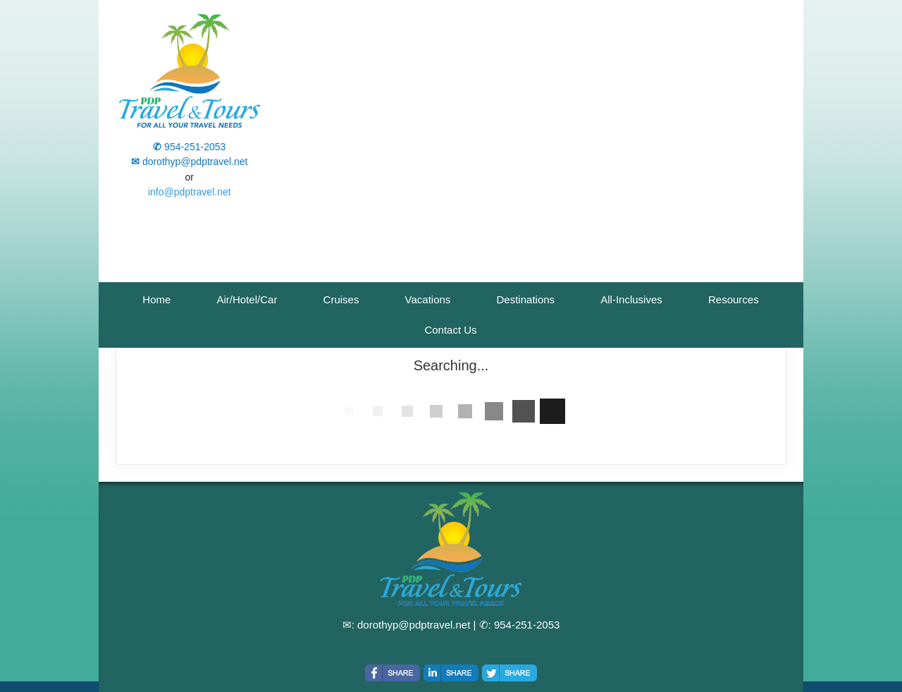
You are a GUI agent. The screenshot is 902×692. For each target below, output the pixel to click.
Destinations (526, 299)
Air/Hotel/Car (247, 299)
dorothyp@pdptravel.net (413, 625)
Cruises (341, 299)
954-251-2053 (527, 625)
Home (156, 299)
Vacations (428, 299)
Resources (733, 299)
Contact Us (450, 330)
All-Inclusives (631, 299)
